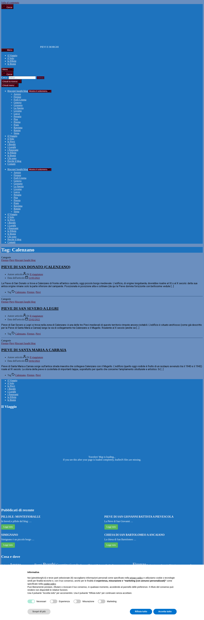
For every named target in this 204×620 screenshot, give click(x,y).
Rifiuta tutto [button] (141, 611)
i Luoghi (11, 147)
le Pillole (11, 61)
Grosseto (18, 105)
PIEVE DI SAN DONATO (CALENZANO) (35, 267)
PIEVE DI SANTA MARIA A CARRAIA (33, 350)
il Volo (10, 58)
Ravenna (18, 127)
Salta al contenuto (10, 2)
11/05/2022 (34, 278)
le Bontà (11, 64)
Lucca (17, 113)
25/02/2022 (34, 319)
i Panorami (12, 150)
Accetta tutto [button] (165, 611)
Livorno (18, 111)
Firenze (17, 97)
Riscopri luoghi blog (17, 91)
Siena (16, 133)
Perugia (17, 116)
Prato (16, 124)
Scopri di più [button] (39, 611)
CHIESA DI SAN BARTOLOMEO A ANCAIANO (134, 534)
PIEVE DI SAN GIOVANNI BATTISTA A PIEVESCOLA (139, 516)
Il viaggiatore (36, 274)
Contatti (11, 164)
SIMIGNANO (9, 534)
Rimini (17, 130)
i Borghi (11, 144)
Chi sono (11, 158)
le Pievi (11, 141)
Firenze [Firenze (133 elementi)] (139, 564)
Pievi (11, 260)
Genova (17, 102)
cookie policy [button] (50, 584)
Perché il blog (14, 161)
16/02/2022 (34, 361)
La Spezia (19, 108)
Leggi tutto (8, 527)
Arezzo (17, 94)
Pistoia (17, 122)
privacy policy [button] (136, 578)
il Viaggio (12, 55)
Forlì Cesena (20, 99)
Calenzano (20, 292)
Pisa (16, 119)
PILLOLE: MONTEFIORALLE (21, 516)
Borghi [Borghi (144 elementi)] (49, 564)
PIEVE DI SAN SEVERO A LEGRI (30, 308)
